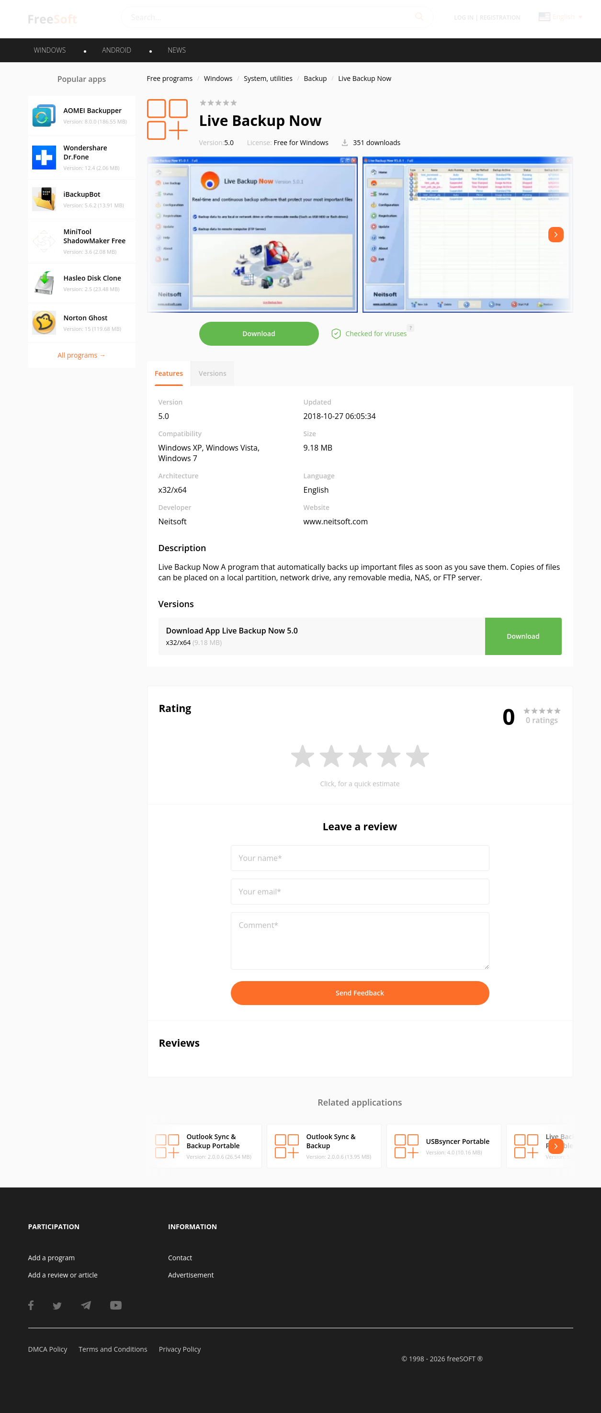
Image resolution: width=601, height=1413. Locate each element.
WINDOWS (50, 50)
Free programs (170, 78)
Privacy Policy (180, 1349)
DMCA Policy (48, 1349)
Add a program (51, 1257)
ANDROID (116, 50)
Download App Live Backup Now (232, 630)
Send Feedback (360, 992)
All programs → (81, 355)
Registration (500, 17)
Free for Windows (301, 142)
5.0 (216, 142)
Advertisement (191, 1274)
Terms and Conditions (113, 1349)
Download (258, 333)
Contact (180, 1257)
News (177, 50)
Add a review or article (63, 1274)
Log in (464, 17)
